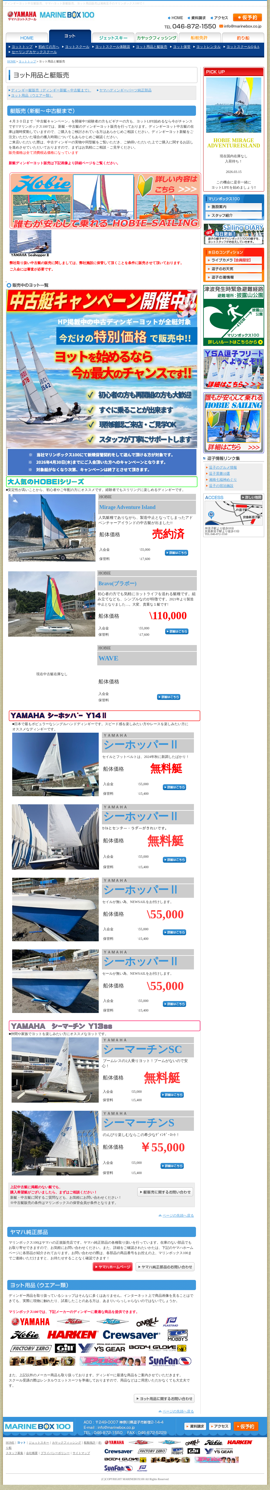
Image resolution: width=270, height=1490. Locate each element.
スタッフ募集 (14, 1453)
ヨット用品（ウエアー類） (32, 95)
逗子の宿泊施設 (221, 486)
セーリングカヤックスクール (34, 52)
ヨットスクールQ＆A (242, 47)
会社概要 (32, 1453)
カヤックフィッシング (66, 1442)
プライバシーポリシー (55, 1453)
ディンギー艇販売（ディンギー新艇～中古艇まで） (51, 90)
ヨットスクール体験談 (112, 47)
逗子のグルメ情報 (223, 467)
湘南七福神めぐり (223, 480)
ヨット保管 (181, 47)
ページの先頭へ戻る (178, 1215)
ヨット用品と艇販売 (151, 47)
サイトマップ (81, 1453)
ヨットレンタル (208, 47)
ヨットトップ (22, 47)
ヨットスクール (77, 47)
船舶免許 (90, 1442)
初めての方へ (48, 47)
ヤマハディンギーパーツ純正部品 (125, 90)
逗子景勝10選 (219, 474)
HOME (11, 61)
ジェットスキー (39, 1442)
